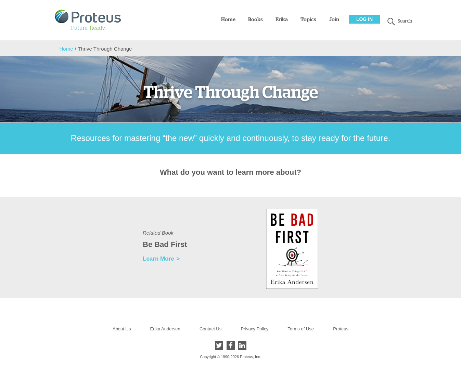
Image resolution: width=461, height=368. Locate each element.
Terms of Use (300, 328)
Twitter (219, 345)
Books (255, 19)
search (391, 21)
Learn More (158, 258)
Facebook (231, 345)
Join (334, 19)
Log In (364, 19)
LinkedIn (242, 345)
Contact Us (210, 328)
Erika (282, 19)
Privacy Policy (254, 328)
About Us (122, 328)
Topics (308, 19)
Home (228, 19)
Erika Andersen (165, 328)
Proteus (340, 328)
